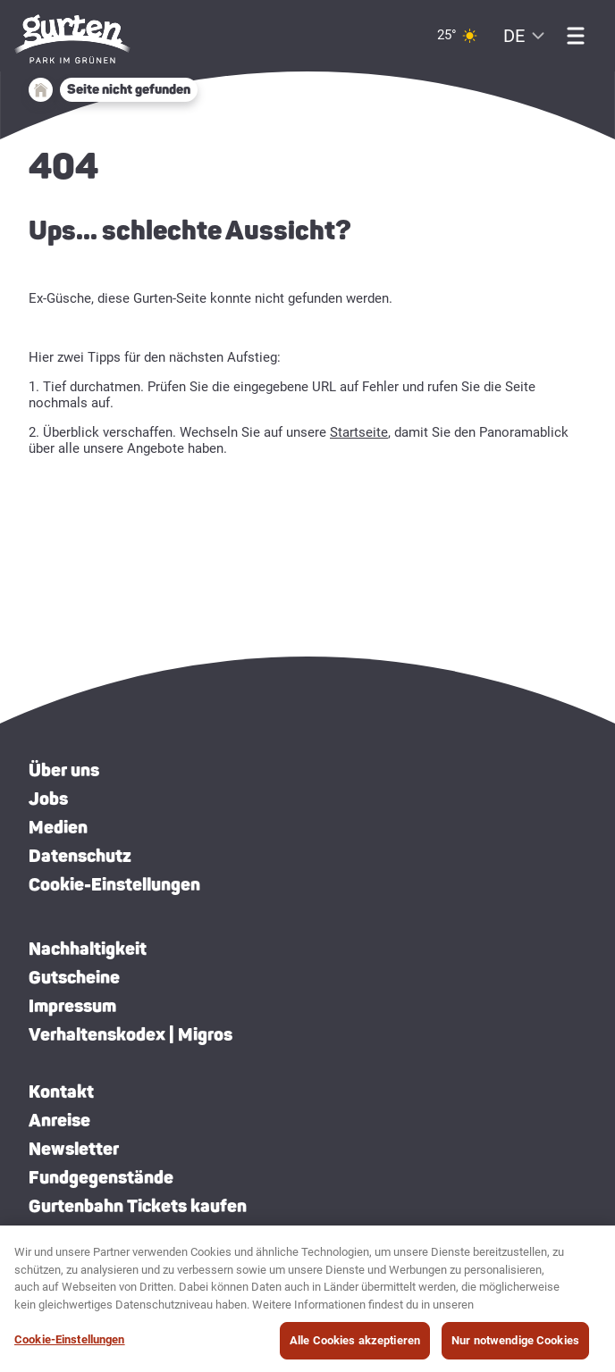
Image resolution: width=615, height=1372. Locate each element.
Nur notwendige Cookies (515, 1347)
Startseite (359, 432)
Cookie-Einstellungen (114, 884)
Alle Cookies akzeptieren (355, 1347)
